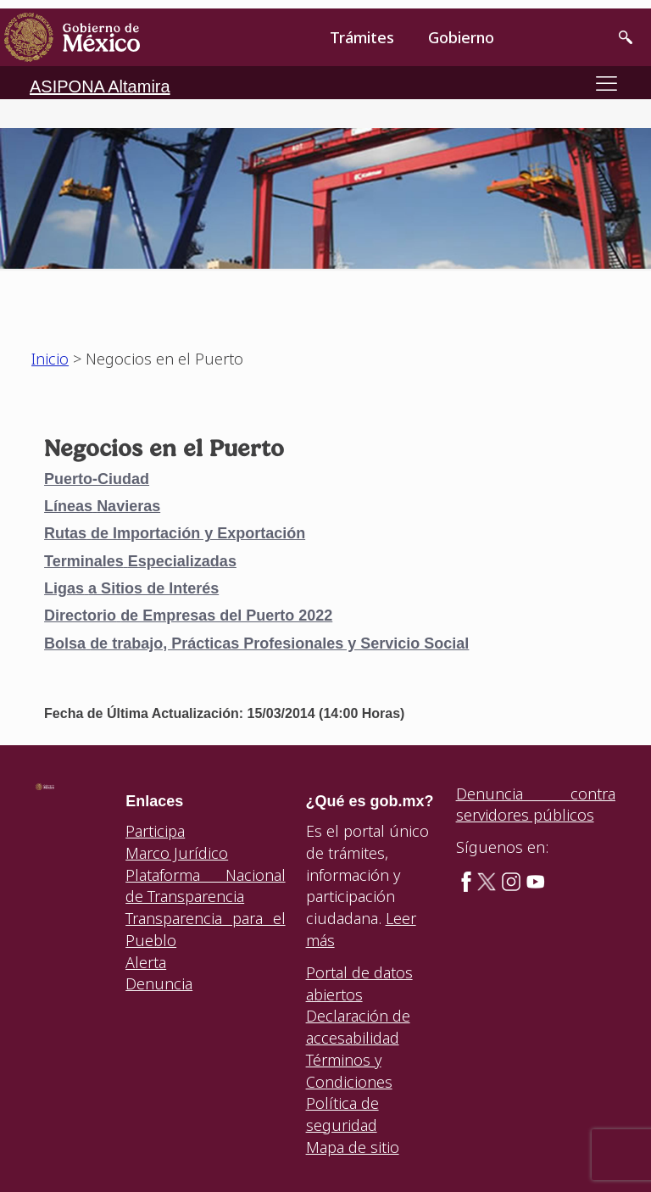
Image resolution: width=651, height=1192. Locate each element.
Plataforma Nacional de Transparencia (205, 886)
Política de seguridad (342, 1114)
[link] (72, 37)
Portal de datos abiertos (359, 983)
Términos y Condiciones (349, 1071)
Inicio (50, 358)
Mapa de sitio (352, 1147)
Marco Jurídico (176, 853)
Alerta (145, 962)
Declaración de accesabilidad (358, 1026)
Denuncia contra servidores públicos (535, 804)
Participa (155, 831)
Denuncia (158, 983)
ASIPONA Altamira (100, 86)
